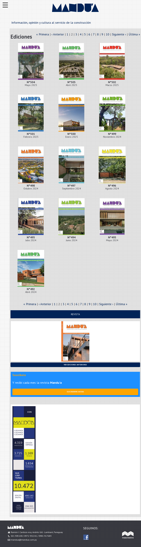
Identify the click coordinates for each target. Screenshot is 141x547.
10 (107, 34)
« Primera (42, 34)
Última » (134, 34)
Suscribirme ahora (75, 392)
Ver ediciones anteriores (75, 365)
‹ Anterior (57, 34)
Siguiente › (119, 34)
